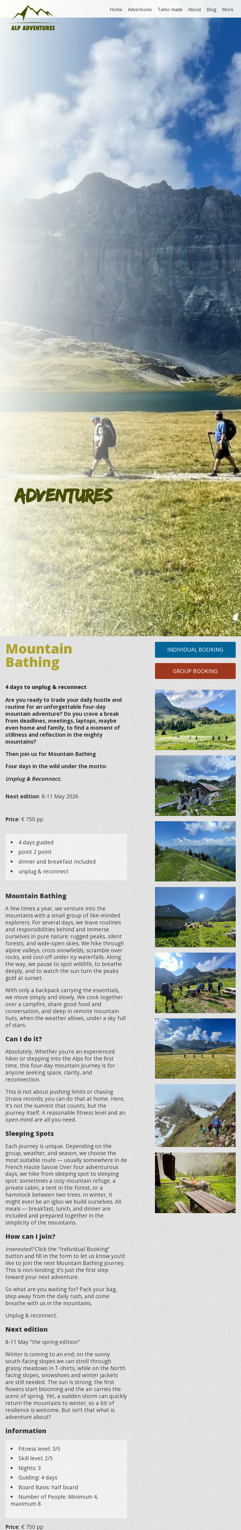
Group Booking (195, 671)
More (227, 9)
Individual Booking (195, 649)
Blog (211, 9)
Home (116, 9)
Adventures (140, 9)
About (194, 9)
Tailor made (170, 9)
